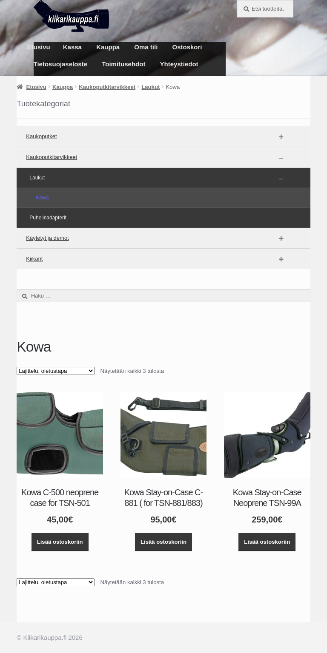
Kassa (72, 47)
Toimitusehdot (123, 64)
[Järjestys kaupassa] (56, 371)
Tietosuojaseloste (60, 64)
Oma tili (146, 47)
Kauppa (108, 47)
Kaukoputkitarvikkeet (107, 87)
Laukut (150, 87)
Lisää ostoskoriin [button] (60, 542)
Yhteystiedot (179, 64)
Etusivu (38, 47)
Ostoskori (187, 47)
